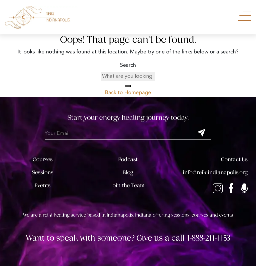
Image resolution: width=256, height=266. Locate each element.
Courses (43, 159)
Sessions (42, 172)
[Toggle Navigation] (244, 16)
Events (42, 185)
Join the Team (127, 185)
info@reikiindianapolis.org (215, 172)
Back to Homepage (128, 92)
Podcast (128, 159)
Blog (128, 172)
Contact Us (234, 159)
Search (128, 65)
